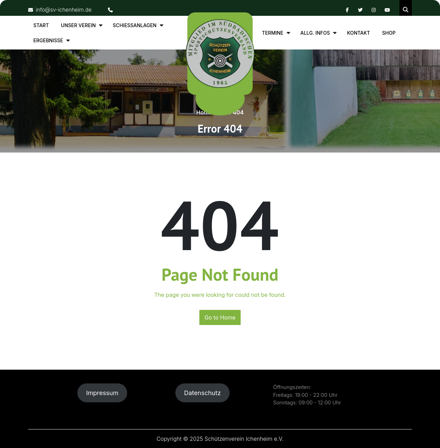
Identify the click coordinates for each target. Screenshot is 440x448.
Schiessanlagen (134, 25)
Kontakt (358, 33)
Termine (272, 33)
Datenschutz (202, 392)
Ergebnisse (48, 40)
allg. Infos (315, 33)
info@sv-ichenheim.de (61, 9)
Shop (388, 33)
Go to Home (220, 317)
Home (204, 112)
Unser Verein (78, 25)
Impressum (102, 392)
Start (41, 25)
